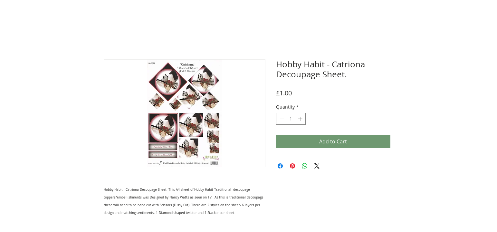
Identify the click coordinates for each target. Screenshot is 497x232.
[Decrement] (281, 118)
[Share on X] (317, 166)
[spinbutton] (291, 118)
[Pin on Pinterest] (292, 166)
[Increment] (301, 118)
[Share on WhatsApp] (305, 166)
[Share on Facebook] (280, 166)
